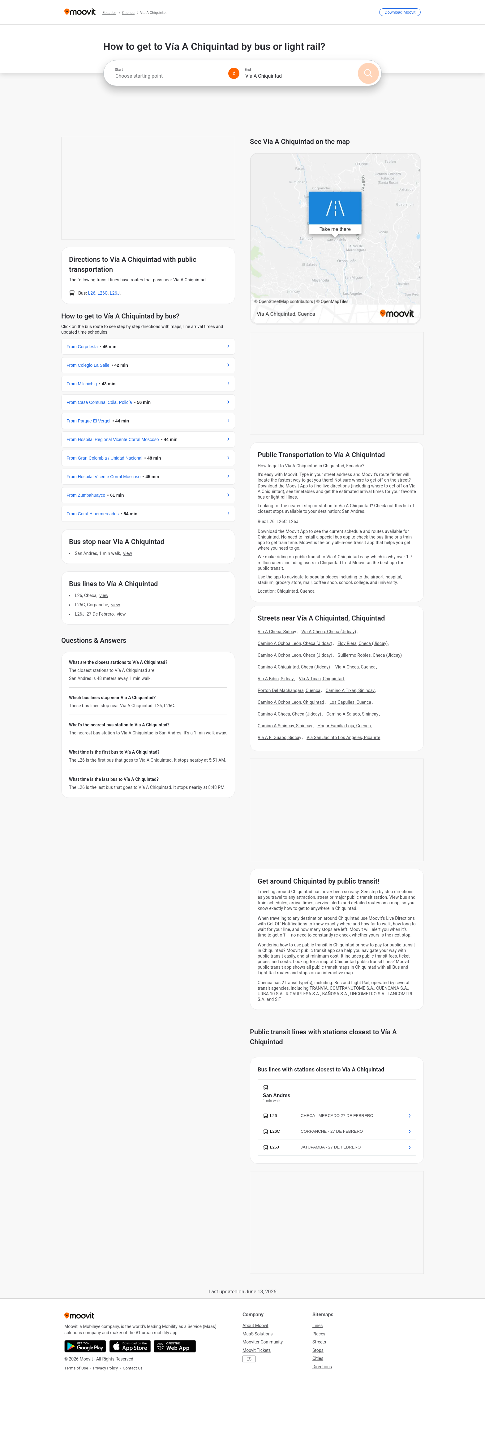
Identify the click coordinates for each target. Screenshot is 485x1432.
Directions (322, 1366)
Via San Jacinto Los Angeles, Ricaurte (343, 737)
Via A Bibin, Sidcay (276, 678)
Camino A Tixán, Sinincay (350, 690)
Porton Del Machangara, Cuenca (289, 690)
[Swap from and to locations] (233, 73)
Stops (318, 1350)
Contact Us (133, 1368)
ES (249, 1358)
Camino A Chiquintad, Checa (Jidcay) (294, 666)
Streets (319, 1341)
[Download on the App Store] (130, 1346)
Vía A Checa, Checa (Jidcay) (328, 631)
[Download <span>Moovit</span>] (400, 12)
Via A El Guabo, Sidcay (279, 737)
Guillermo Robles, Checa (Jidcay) (369, 655)
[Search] (368, 73)
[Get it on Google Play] (85, 1346)
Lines (317, 1325)
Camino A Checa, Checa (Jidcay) (289, 714)
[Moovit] (80, 12)
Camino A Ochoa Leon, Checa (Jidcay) (295, 655)
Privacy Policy (105, 1368)
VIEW (127, 553)
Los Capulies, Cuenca (350, 702)
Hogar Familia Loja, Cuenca (344, 725)
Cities (317, 1358)
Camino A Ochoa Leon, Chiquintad (291, 702)
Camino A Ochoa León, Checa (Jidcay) (295, 643)
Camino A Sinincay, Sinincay (285, 725)
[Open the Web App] (175, 1346)
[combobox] (169, 76)
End (248, 69)
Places (318, 1333)
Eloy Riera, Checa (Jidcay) (362, 643)
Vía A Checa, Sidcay (277, 631)
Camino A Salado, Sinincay (352, 714)
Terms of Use (76, 1368)
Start (119, 69)
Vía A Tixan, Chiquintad (321, 678)
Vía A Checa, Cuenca (355, 666)
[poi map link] (335, 239)
